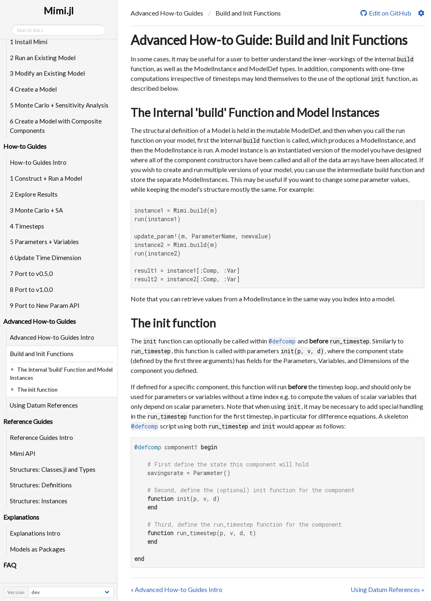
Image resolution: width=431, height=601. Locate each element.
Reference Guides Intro (41, 437)
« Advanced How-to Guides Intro (176, 589)
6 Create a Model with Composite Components (56, 125)
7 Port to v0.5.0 (31, 273)
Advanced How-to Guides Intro (52, 337)
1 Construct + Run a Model (46, 178)
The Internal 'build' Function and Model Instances (255, 112)
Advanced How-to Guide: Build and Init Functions (269, 40)
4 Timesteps (27, 226)
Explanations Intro (35, 533)
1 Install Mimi (28, 41)
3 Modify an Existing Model (47, 73)
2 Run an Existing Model (43, 57)
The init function (173, 323)
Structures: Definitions (41, 485)
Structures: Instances (38, 501)
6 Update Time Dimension (45, 257)
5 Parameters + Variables (44, 241)
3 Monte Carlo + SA (36, 210)
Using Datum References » (387, 589)
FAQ (9, 565)
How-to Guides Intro (38, 162)
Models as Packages (37, 549)
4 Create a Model (33, 89)
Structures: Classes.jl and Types (53, 469)
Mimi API (23, 453)
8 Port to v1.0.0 (31, 289)
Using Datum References (44, 405)
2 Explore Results (34, 194)
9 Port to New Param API (45, 305)
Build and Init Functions (41, 353)
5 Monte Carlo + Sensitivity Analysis (59, 105)
